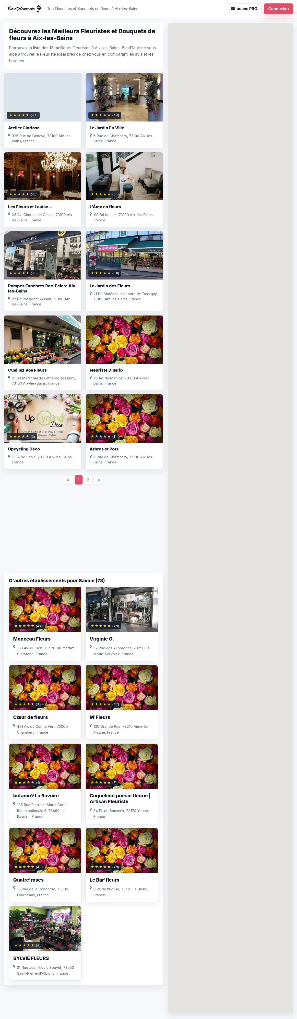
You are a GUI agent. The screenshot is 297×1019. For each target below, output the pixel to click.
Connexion (278, 8)
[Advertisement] (83, 533)
